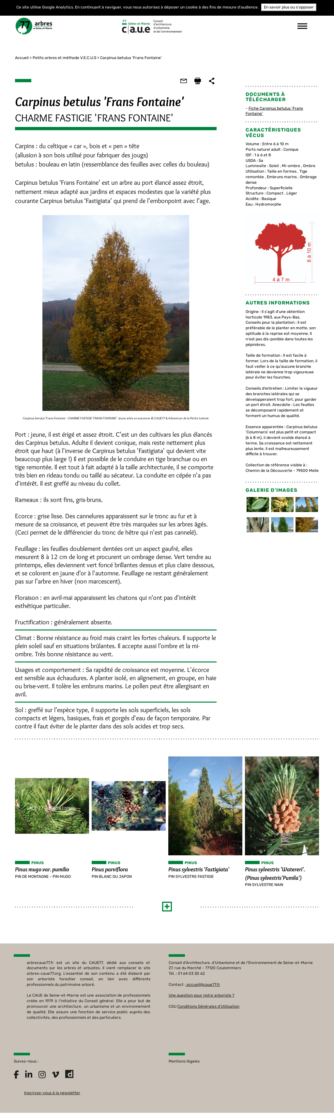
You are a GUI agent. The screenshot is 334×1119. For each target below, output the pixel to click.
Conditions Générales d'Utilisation (208, 1010)
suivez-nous (222, 26)
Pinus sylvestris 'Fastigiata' (198, 871)
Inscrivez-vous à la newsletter (52, 1096)
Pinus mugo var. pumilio (41, 871)
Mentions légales (184, 1065)
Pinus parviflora (109, 871)
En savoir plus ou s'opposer (289, 7)
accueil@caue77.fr (203, 988)
